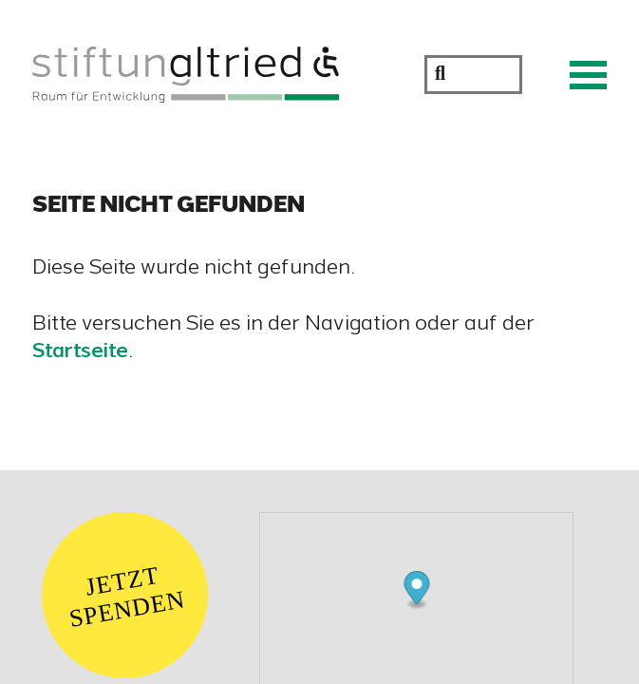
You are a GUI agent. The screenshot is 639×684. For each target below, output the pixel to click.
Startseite (80, 352)
